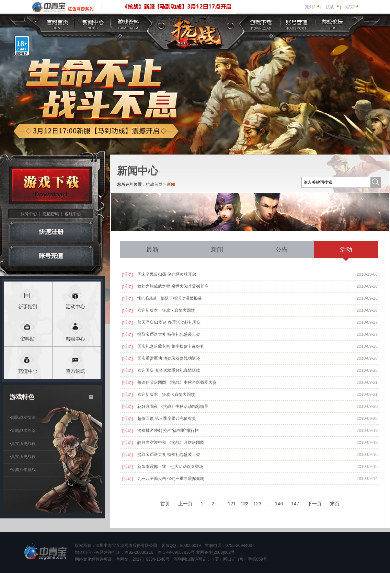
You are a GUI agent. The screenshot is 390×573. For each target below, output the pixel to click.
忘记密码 (51, 213)
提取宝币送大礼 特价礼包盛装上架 (168, 334)
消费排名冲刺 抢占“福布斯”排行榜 (168, 430)
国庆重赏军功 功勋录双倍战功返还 (168, 358)
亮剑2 (310, 6)
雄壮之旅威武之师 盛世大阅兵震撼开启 (172, 286)
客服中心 (73, 213)
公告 (281, 249)
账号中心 (29, 213)
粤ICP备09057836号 (176, 552)
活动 (346, 249)
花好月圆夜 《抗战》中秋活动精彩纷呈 (172, 406)
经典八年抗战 (23, 469)
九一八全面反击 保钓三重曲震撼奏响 (170, 478)
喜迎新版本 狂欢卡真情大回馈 (166, 310)
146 (279, 503)
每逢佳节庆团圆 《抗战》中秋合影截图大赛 (177, 382)
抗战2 (349, 6)
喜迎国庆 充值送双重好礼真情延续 (168, 370)
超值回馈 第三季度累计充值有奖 (166, 418)
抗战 (330, 6)
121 (232, 503)
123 (257, 503)
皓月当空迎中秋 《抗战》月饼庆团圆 (170, 442)
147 (295, 503)
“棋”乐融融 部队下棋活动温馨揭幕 (169, 298)
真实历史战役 (23, 443)
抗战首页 (154, 184)
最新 (152, 249)
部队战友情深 (23, 417)
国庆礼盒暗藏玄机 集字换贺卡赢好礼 (170, 346)
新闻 (217, 249)
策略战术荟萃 (23, 430)
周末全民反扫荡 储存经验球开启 (166, 274)
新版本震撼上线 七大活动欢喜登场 (170, 466)
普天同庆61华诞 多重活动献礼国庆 (169, 322)
